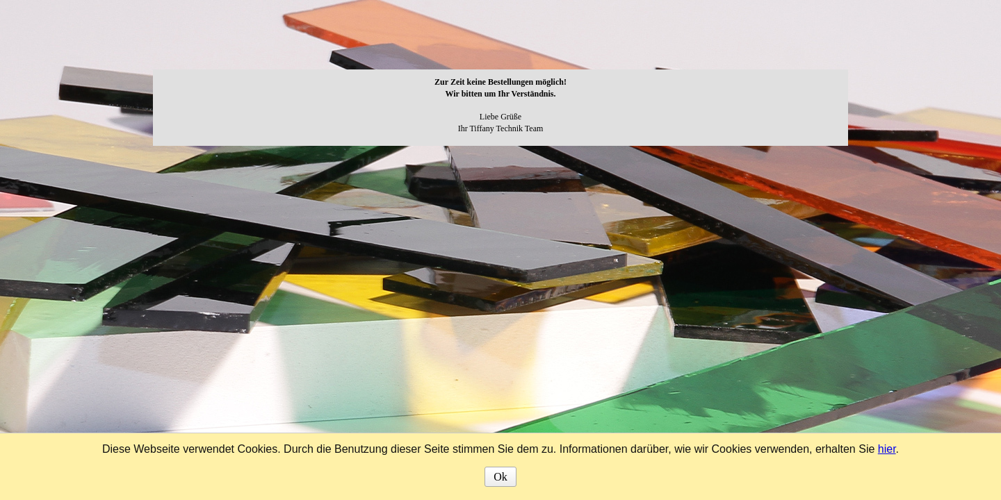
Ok (500, 477)
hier (887, 449)
